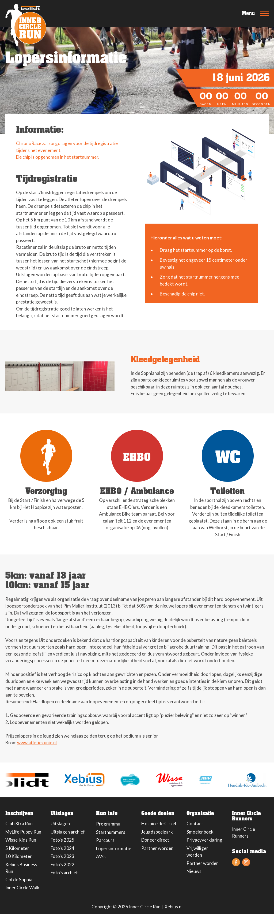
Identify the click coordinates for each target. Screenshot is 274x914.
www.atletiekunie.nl (37, 742)
